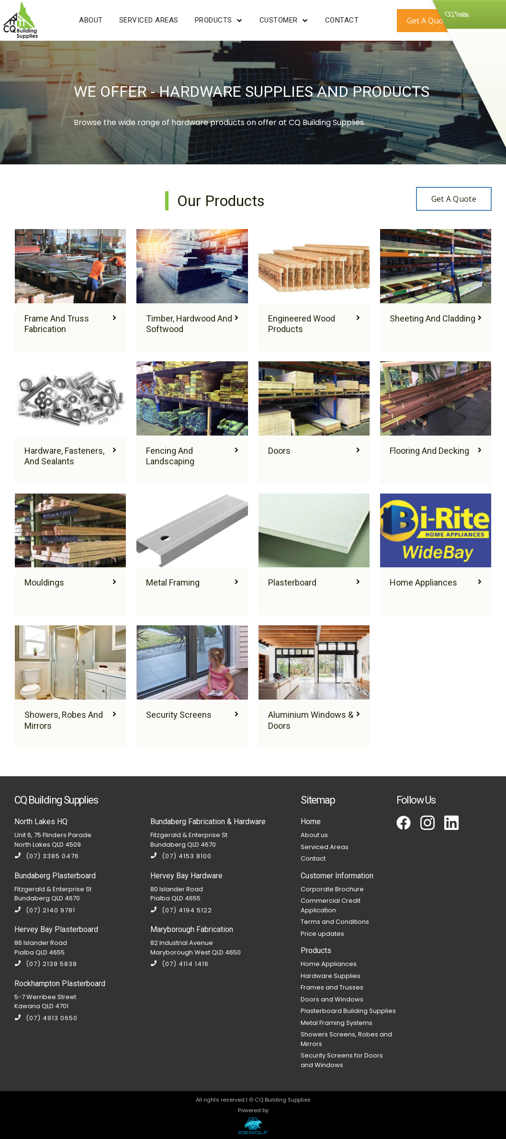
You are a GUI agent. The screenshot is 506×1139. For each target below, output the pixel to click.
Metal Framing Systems (336, 1022)
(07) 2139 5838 (45, 963)
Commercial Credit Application (330, 905)
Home (311, 821)
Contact (313, 858)
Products (316, 950)
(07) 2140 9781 (44, 910)
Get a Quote (453, 199)
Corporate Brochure (332, 889)
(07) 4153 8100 (181, 856)
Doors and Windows (332, 999)
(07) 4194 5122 (181, 910)
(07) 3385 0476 (46, 856)
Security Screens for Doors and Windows (342, 1060)
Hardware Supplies (330, 975)
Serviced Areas (325, 846)
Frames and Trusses (332, 987)
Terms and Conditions (335, 921)
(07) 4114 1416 (179, 963)
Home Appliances (329, 963)
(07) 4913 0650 (46, 1018)
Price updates (322, 933)
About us (314, 835)
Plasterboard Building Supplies (348, 1010)
